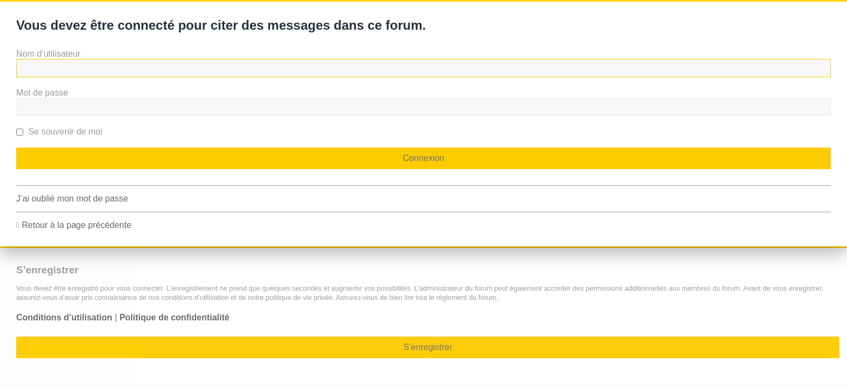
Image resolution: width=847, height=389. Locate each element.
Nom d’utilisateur (48, 53)
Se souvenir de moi (59, 131)
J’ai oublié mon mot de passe (72, 198)
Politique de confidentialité (174, 317)
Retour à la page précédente (76, 225)
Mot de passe (42, 92)
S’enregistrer (428, 347)
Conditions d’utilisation (64, 317)
